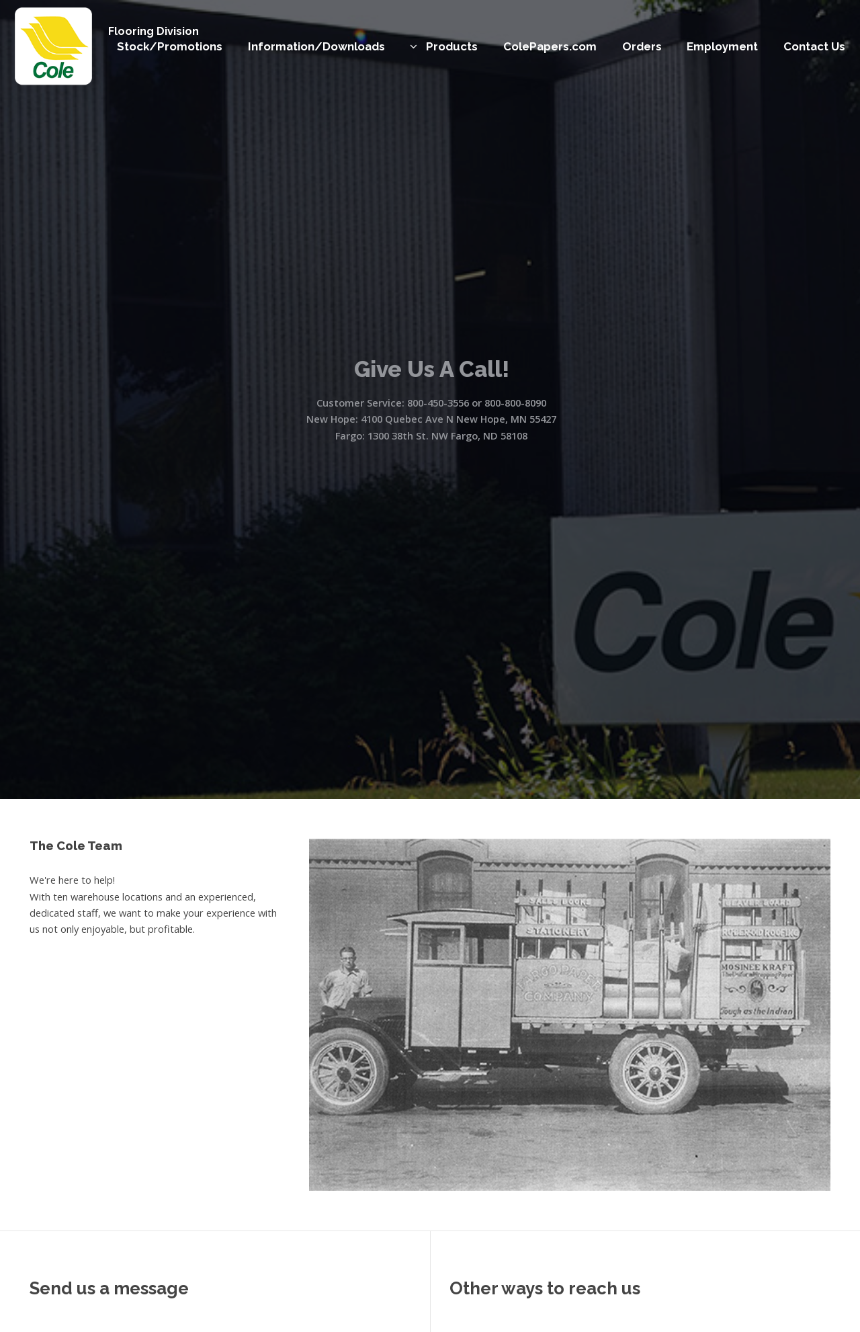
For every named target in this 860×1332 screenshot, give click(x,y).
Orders (642, 46)
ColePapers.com (550, 46)
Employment (722, 46)
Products (452, 46)
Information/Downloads (316, 46)
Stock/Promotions (169, 46)
